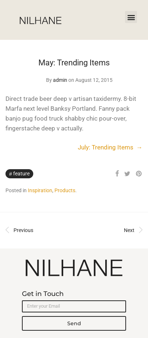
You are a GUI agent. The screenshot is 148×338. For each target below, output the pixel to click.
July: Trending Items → (110, 147)
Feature (21, 173)
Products (64, 190)
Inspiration (40, 190)
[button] (131, 17)
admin (60, 80)
